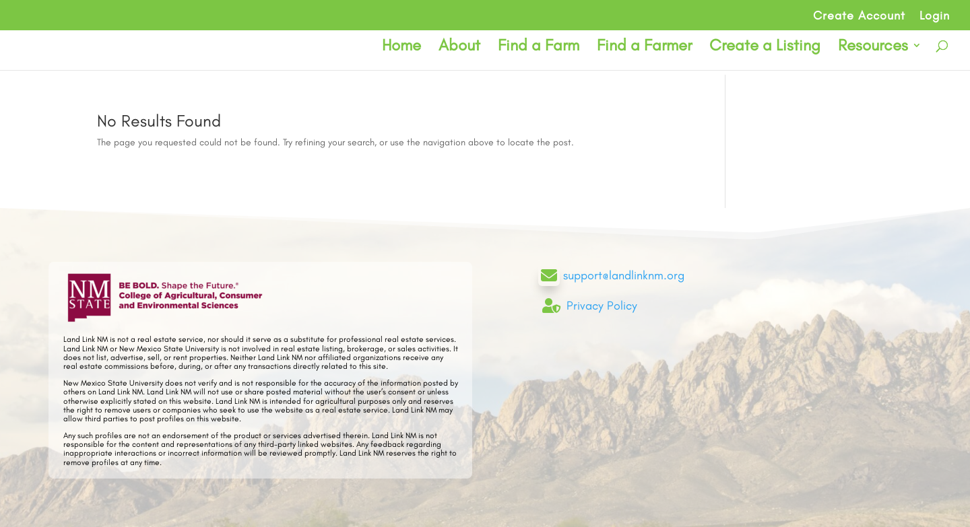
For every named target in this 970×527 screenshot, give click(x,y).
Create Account (859, 16)
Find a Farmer (644, 47)
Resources (873, 47)
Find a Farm (538, 47)
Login (934, 16)
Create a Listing (764, 47)
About (459, 47)
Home (401, 47)
